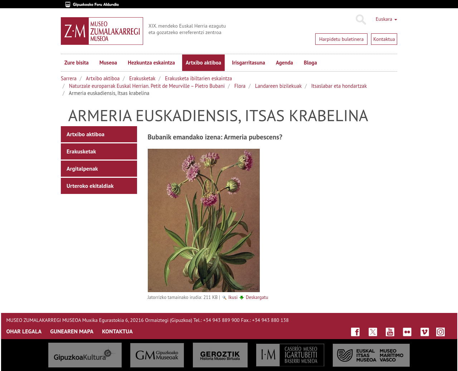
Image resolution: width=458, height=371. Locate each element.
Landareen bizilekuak (278, 85)
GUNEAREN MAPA (71, 331)
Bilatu (360, 19)
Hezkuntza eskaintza (151, 62)
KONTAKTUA (117, 331)
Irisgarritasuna (248, 62)
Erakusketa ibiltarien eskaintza (198, 78)
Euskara (386, 19)
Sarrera (69, 78)
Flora (239, 85)
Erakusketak (142, 78)
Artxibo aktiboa (203, 62)
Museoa (108, 62)
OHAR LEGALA (24, 331)
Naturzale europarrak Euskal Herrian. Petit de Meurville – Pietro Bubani (147, 85)
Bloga (310, 62)
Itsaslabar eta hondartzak (339, 85)
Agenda (284, 62)
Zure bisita (76, 62)
